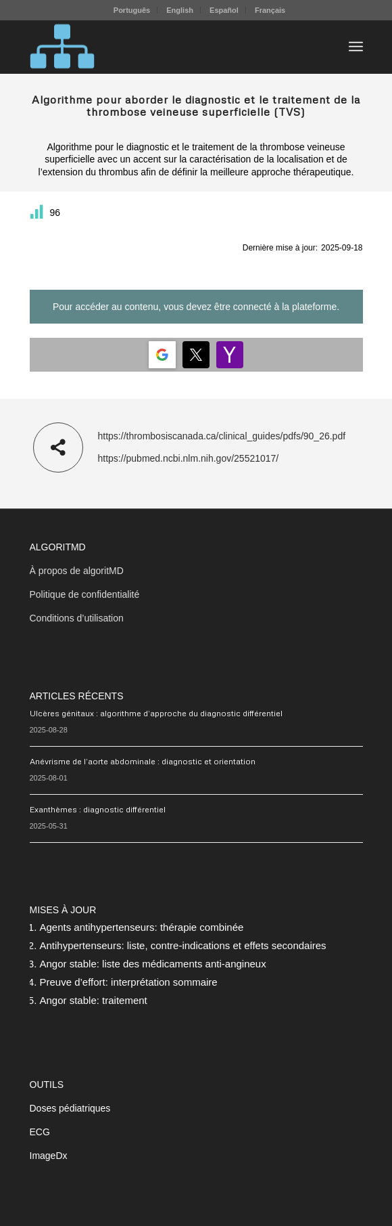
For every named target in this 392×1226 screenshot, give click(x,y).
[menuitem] (132, 10)
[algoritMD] (163, 47)
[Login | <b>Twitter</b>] (196, 354)
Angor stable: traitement (93, 1000)
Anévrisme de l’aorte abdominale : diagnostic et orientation (142, 761)
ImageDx (49, 1155)
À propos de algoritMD (77, 570)
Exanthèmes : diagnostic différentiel (98, 809)
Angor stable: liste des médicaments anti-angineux (153, 963)
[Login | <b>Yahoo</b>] (229, 354)
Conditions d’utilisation (77, 618)
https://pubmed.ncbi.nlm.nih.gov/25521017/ (188, 458)
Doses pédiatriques (70, 1108)
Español (224, 10)
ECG (40, 1131)
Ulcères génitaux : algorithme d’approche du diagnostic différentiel (156, 713)
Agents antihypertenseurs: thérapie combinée (142, 927)
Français (270, 10)
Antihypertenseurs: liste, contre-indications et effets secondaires (183, 945)
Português (132, 10)
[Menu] (356, 46)
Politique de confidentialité (85, 594)
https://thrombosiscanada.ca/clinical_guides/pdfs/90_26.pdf (222, 436)
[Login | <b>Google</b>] (162, 354)
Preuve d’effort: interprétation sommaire (129, 982)
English (179, 10)
